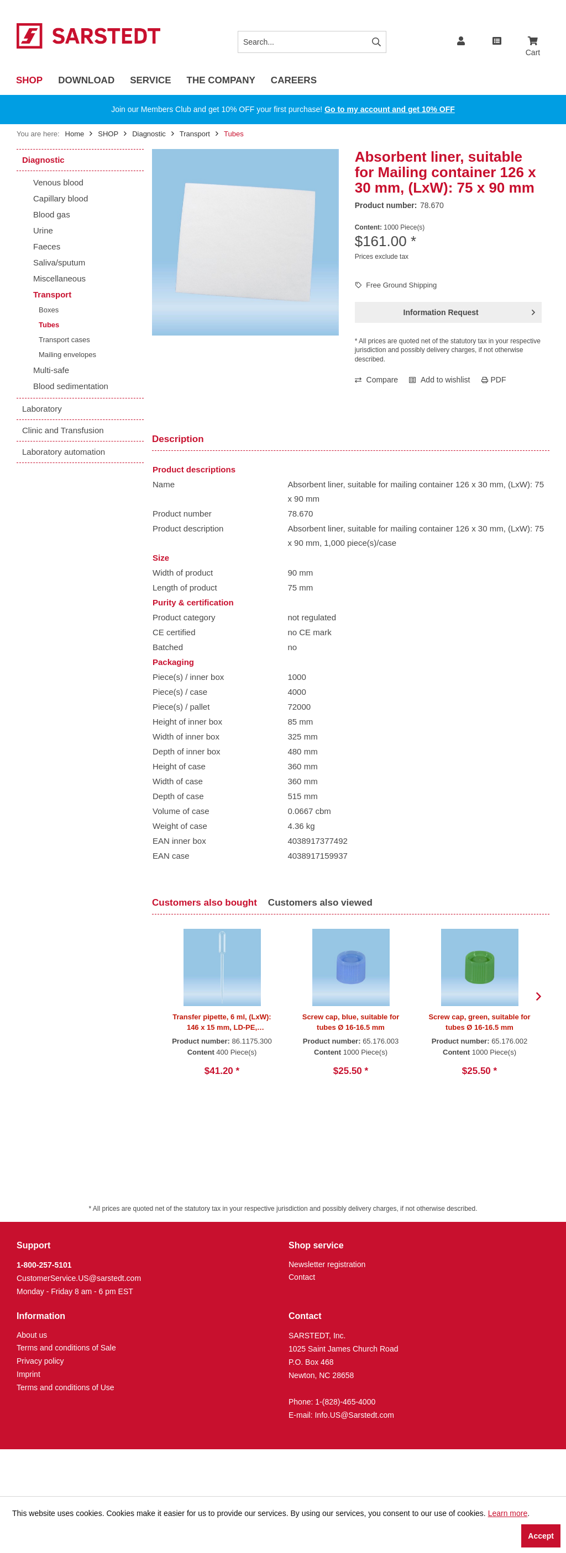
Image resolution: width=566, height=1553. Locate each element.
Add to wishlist (439, 379)
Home (75, 134)
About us (32, 1335)
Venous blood (58, 182)
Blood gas (51, 214)
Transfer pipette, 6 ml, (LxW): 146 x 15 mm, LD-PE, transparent (221, 1023)
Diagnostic (43, 159)
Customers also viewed (320, 902)
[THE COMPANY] (221, 81)
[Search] (376, 42)
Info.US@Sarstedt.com (354, 1415)
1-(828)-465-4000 (345, 1401)
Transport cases (64, 340)
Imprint (28, 1374)
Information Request (469, 310)
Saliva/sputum (59, 262)
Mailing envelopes (67, 354)
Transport (52, 294)
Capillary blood (60, 198)
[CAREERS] (293, 81)
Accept (541, 1535)
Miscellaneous (59, 278)
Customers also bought (204, 902)
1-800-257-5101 (44, 1265)
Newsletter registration (327, 1264)
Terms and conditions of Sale (66, 1347)
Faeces (46, 246)
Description (178, 439)
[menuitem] (532, 36)
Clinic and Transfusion (63, 430)
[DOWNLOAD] (86, 81)
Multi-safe (51, 370)
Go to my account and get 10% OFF (389, 109)
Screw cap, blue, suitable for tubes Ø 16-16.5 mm (351, 1022)
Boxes (49, 310)
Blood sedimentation (70, 386)
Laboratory (42, 408)
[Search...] (312, 42)
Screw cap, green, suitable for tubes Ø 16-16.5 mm (479, 1022)
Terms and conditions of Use (65, 1387)
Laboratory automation (63, 451)
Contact (302, 1277)
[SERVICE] (150, 81)
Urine (43, 230)
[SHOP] (29, 81)
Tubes (49, 325)
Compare (376, 379)
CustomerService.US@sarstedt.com (79, 1278)
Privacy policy (40, 1361)
